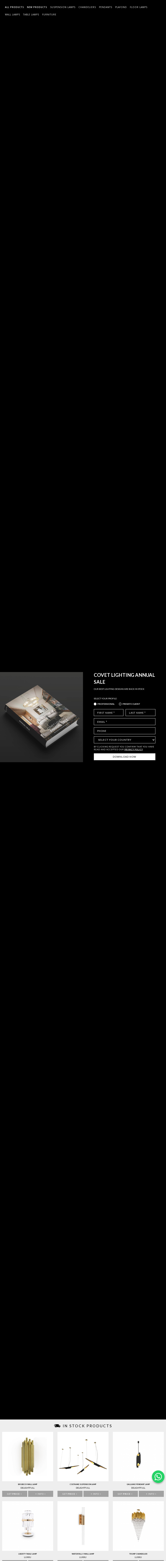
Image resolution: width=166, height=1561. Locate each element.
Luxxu (27, 1557)
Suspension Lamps (62, 7)
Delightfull (28, 1487)
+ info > (40, 1494)
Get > (14, 1494)
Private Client (131, 704)
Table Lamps (31, 14)
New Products (37, 7)
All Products (14, 7)
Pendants (105, 7)
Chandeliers (87, 7)
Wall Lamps (12, 14)
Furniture (49, 14)
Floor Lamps (138, 7)
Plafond (121, 7)
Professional (106, 704)
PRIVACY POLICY (133, 749)
